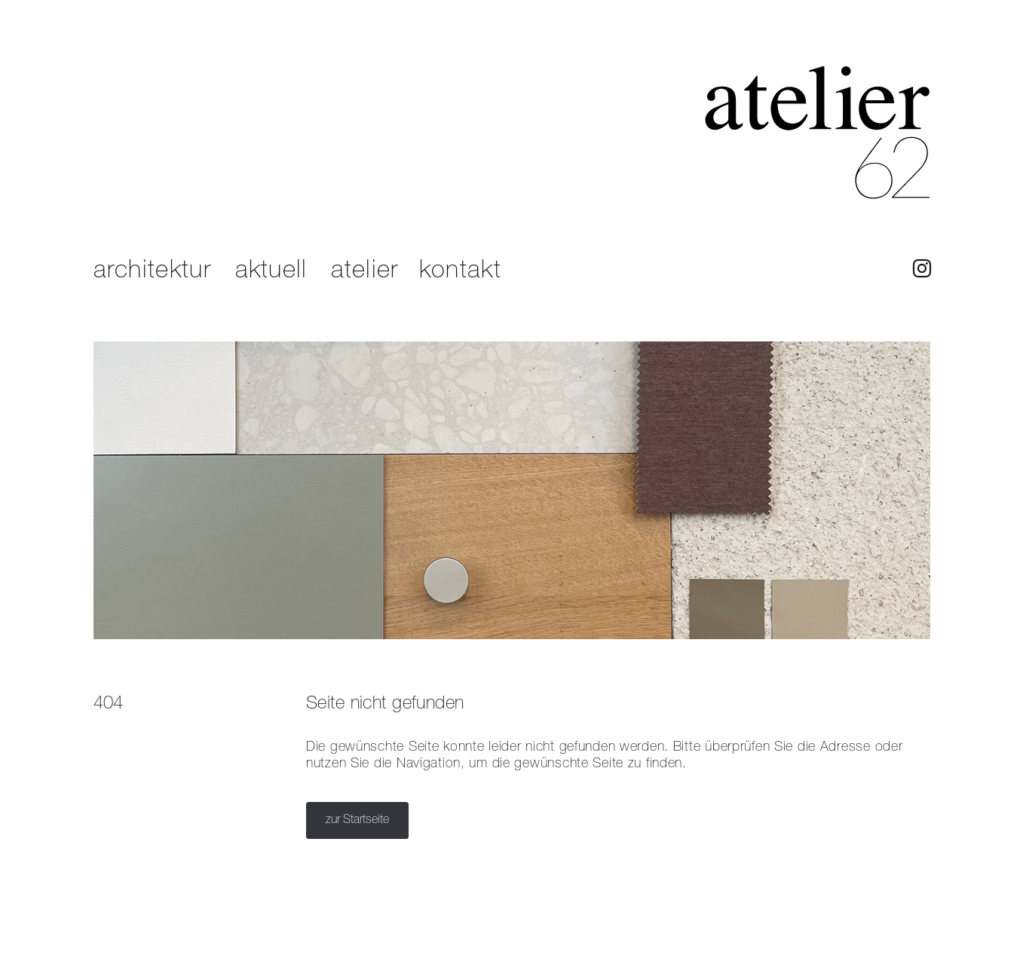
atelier (365, 271)
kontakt (460, 271)
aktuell (271, 271)
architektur (152, 271)
